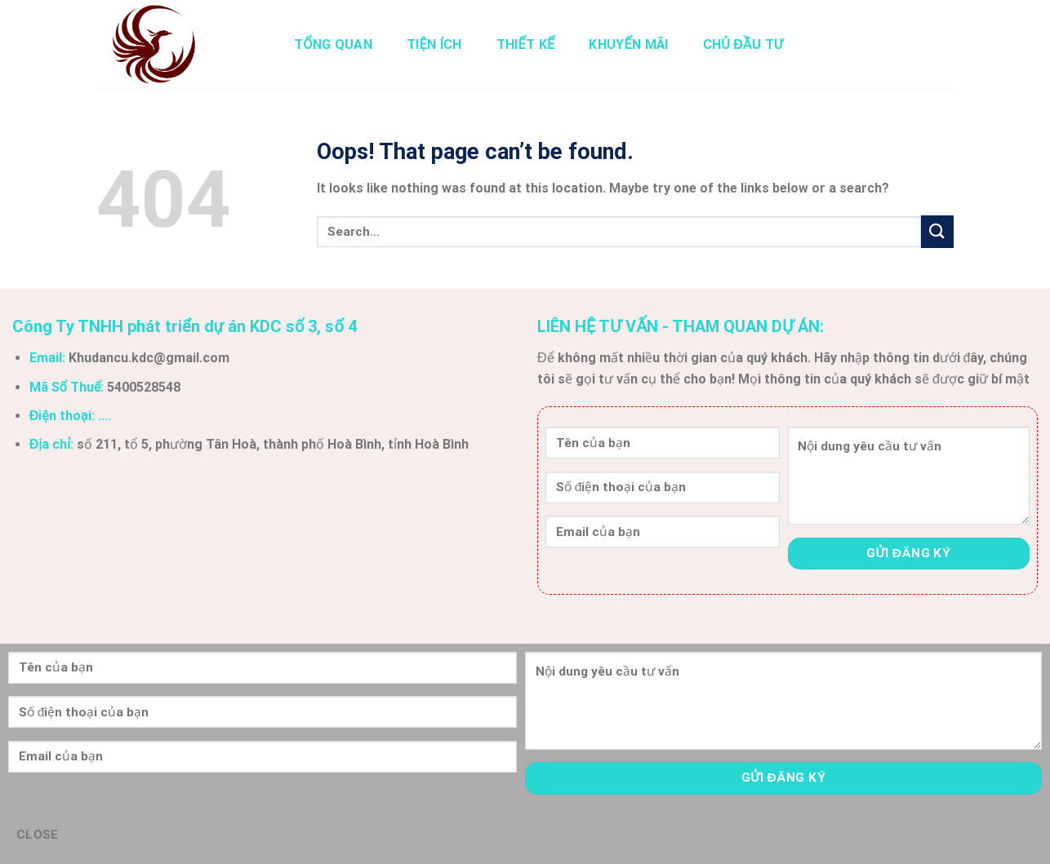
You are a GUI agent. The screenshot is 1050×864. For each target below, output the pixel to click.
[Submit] (937, 231)
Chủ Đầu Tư (743, 44)
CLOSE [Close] (37, 834)
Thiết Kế (525, 44)
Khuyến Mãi (628, 44)
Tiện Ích (434, 44)
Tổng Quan (333, 44)
